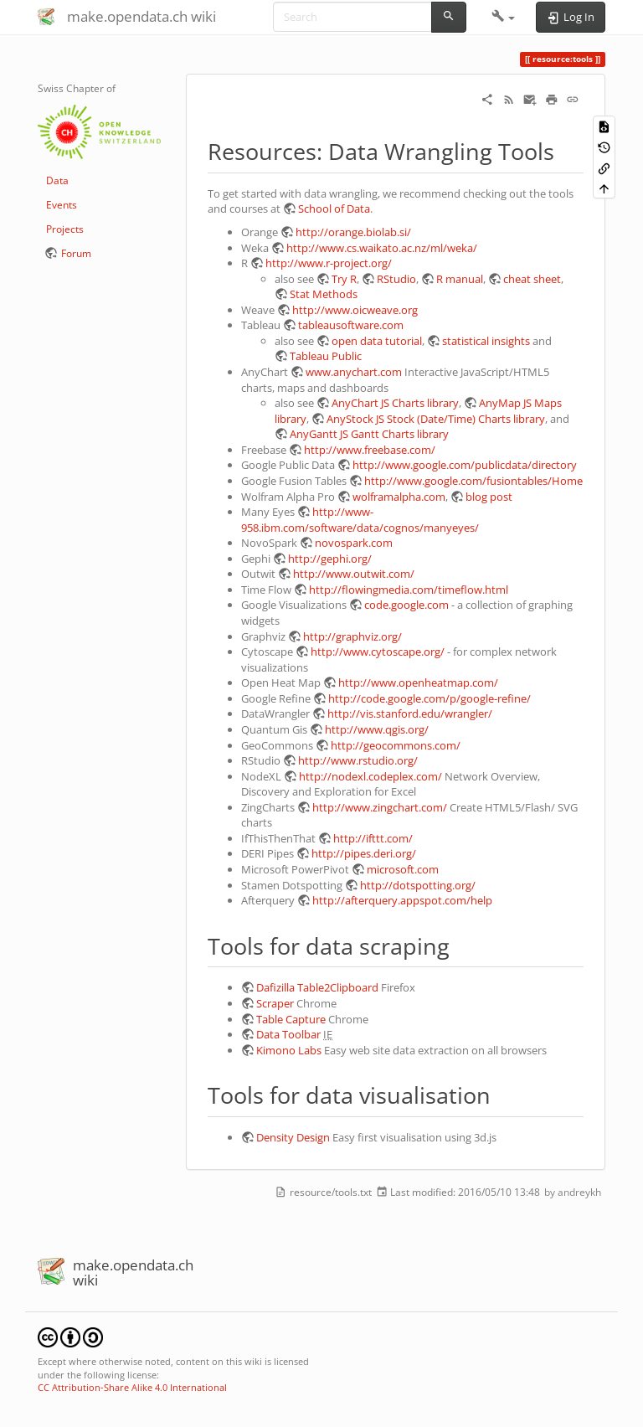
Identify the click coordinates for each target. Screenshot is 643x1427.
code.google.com (406, 604)
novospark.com (354, 542)
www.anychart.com (354, 371)
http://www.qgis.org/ (377, 729)
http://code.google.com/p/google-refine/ (429, 698)
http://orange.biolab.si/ (353, 232)
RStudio (396, 278)
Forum (76, 253)
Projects (65, 229)
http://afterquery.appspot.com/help (402, 900)
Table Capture (291, 1019)
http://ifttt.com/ (373, 838)
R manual (459, 278)
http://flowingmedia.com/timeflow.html (408, 589)
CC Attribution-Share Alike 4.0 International (132, 1387)
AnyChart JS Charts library (395, 402)
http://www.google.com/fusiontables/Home (473, 480)
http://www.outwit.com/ (353, 573)
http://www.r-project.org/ (328, 262)
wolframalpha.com (398, 496)
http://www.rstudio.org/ (358, 760)
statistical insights (486, 340)
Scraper (275, 1003)
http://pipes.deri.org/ (363, 853)
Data (57, 180)
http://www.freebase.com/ (369, 449)
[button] (503, 16)
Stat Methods (324, 293)
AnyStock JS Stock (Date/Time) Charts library (436, 418)
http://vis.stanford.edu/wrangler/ (409, 713)
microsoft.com (403, 869)
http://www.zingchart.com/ (379, 807)
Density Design (293, 1137)
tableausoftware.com (351, 324)
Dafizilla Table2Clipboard (317, 987)
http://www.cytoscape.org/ (378, 651)
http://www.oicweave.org (355, 309)
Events (61, 205)
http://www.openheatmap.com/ (418, 682)
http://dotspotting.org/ (418, 885)
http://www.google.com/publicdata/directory (464, 464)
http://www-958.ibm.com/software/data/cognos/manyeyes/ (360, 519)
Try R (344, 278)
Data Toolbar (288, 1034)
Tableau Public (326, 355)
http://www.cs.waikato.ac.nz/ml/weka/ (381, 247)
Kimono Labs (289, 1050)
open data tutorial (377, 340)
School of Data (334, 208)
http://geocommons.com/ (395, 745)
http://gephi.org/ (330, 558)
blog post (489, 496)
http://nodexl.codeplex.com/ (370, 776)
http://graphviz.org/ (352, 636)
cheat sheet (532, 278)
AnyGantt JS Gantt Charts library (369, 433)
